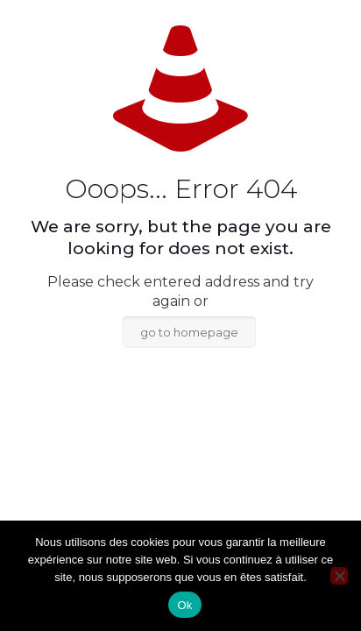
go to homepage (189, 332)
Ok (184, 605)
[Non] (339, 576)
